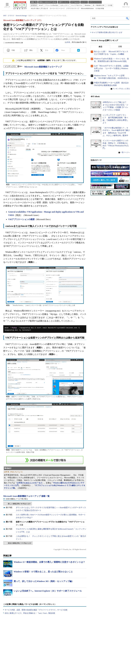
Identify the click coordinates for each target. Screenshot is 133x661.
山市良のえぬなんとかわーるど (29, 483)
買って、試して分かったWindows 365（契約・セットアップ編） (44, 581)
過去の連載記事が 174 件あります (19, 543)
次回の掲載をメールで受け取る (17, 499)
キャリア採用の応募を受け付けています (107, 33)
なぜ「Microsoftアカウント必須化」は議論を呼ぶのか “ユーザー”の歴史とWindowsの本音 (111, 68)
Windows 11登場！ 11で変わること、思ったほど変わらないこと (43, 572)
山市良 (67, 42)
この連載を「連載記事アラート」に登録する (44, 460)
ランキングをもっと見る (121, 89)
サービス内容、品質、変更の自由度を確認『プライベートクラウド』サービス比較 (36, 610)
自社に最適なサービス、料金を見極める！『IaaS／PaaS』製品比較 (30, 613)
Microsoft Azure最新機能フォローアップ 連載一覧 (26, 496)
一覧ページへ (125, 152)
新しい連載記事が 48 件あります (19, 504)
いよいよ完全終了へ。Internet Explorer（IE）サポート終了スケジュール (48, 591)
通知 (30, 50)
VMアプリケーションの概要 (21, 219)
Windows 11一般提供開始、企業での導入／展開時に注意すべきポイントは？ (49, 562)
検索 (127, 18)
